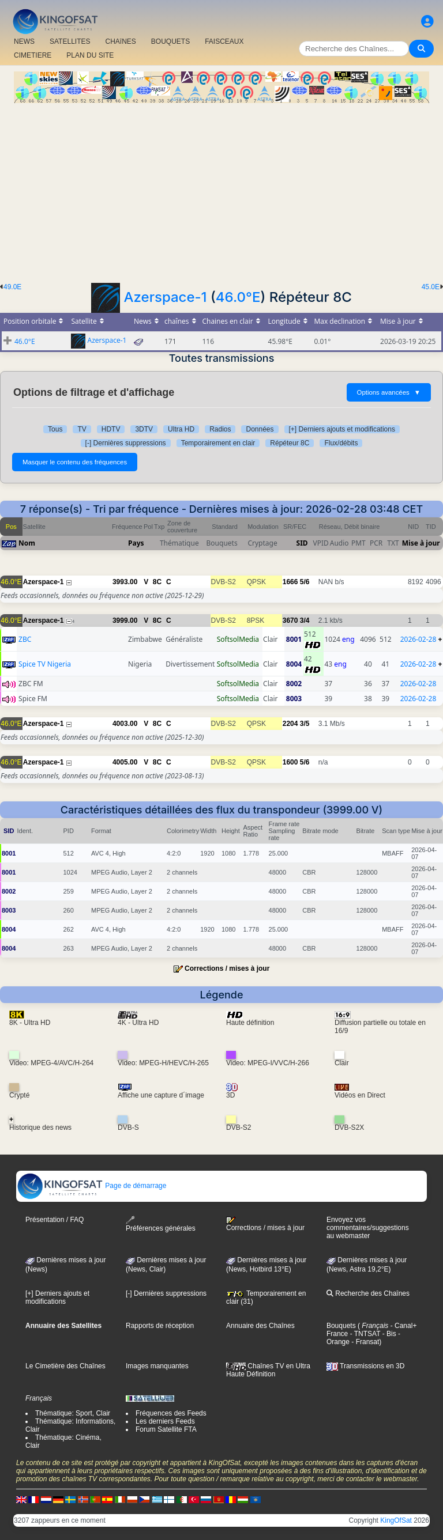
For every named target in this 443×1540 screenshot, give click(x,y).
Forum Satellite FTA (166, 1429)
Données (259, 429)
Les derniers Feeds (165, 1421)
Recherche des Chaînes (368, 1293)
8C (157, 582)
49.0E (12, 287)
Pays (136, 543)
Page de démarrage (91, 1186)
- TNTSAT (364, 1334)
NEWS (24, 41)
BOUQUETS (170, 41)
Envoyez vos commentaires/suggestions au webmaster (367, 1228)
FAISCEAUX (224, 41)
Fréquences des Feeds (171, 1413)
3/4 (305, 620)
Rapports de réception (160, 1326)
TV (81, 429)
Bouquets (341, 1326)
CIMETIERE (32, 55)
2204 (290, 724)
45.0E (431, 287)
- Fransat (364, 1342)
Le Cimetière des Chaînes (65, 1366)
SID (302, 543)
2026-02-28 (418, 639)
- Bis (388, 1334)
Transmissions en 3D (365, 1366)
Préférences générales (161, 1224)
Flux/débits (341, 443)
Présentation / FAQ (54, 1220)
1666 (290, 582)
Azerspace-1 (165, 297)
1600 (290, 762)
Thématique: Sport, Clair (72, 1413)
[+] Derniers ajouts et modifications (342, 429)
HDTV (111, 429)
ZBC (24, 639)
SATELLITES (70, 41)
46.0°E (238, 297)
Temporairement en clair (218, 443)
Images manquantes (157, 1366)
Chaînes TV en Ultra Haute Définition (268, 1370)
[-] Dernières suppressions (125, 443)
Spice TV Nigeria (44, 664)
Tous (55, 429)
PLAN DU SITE (90, 55)
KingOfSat (396, 1520)
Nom (26, 543)
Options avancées (389, 392)
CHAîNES (120, 41)
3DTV (144, 429)
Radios (220, 429)
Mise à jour (421, 543)
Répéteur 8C (289, 443)
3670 (290, 620)
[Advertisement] (221, 189)
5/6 (305, 582)
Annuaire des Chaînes (260, 1326)
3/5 (305, 724)
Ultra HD (181, 429)
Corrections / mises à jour (227, 968)
